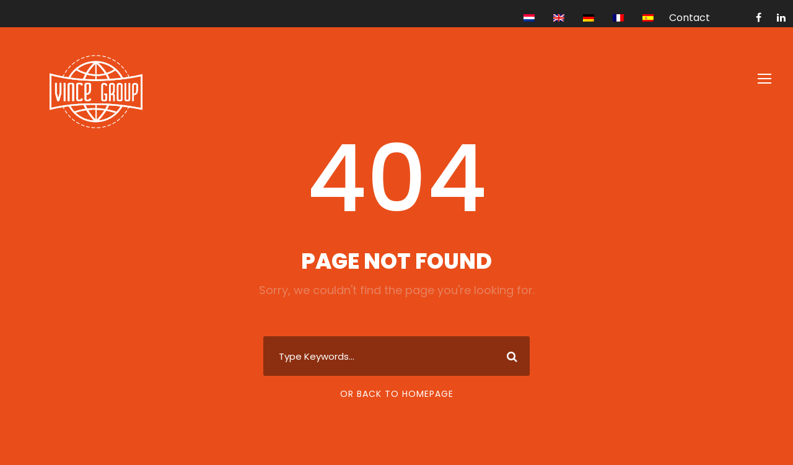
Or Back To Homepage (396, 394)
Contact (689, 18)
